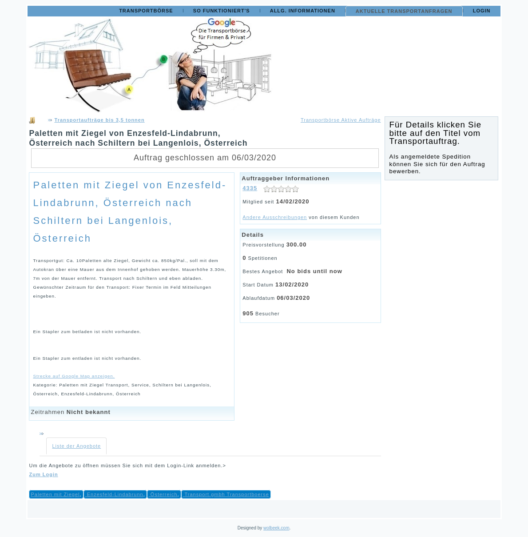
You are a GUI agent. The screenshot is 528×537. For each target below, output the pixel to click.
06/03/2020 (293, 297)
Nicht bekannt (89, 412)
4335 (249, 188)
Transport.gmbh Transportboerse (226, 494)
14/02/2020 (292, 201)
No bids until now (314, 271)
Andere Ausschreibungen (274, 217)
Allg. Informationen (302, 10)
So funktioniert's (221, 10)
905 (248, 313)
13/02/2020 (292, 284)
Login (482, 10)
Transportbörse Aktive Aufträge (341, 120)
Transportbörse (146, 10)
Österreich (163, 494)
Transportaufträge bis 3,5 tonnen (100, 120)
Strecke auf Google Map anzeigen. (74, 376)
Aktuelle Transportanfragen (404, 11)
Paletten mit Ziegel (55, 494)
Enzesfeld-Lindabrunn (114, 494)
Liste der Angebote (76, 446)
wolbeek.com (276, 527)
